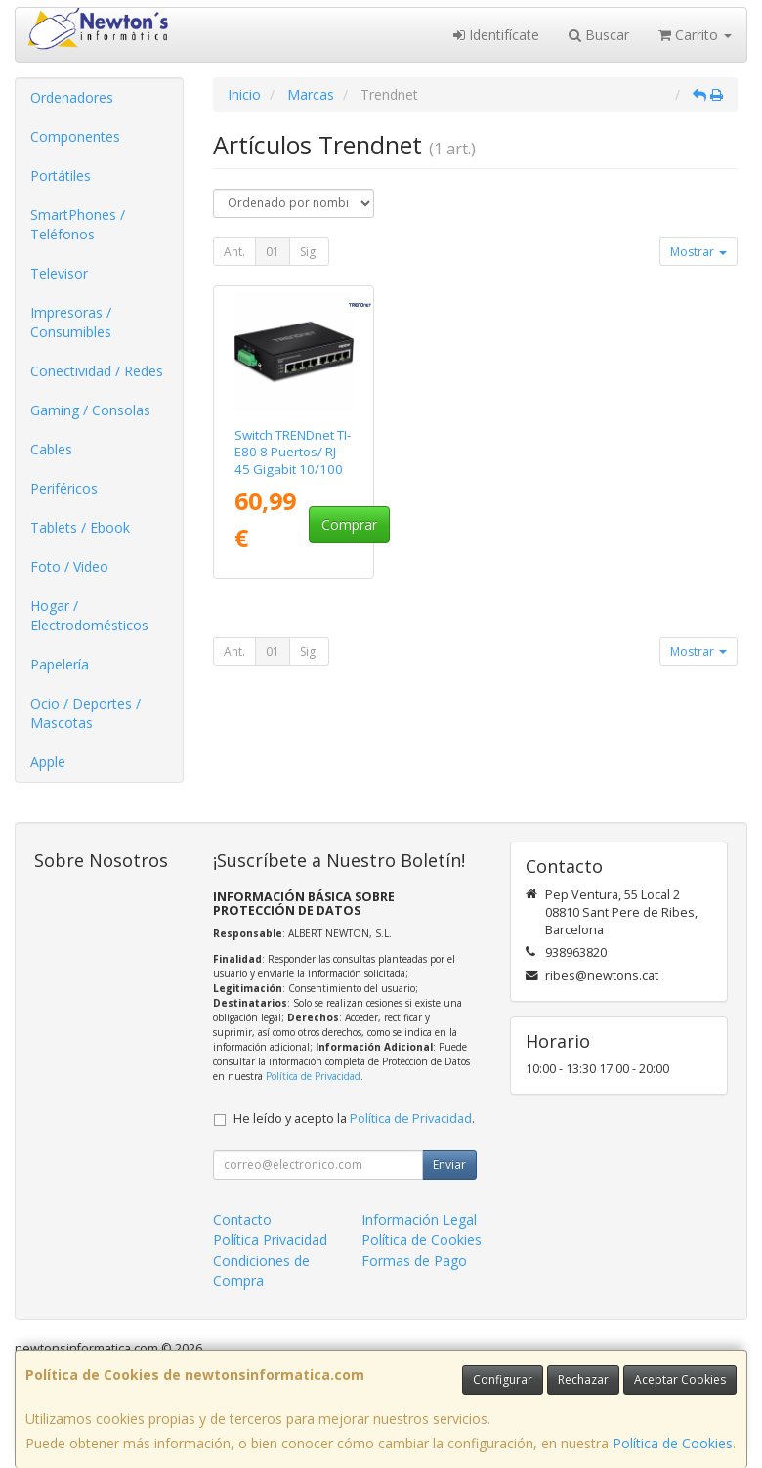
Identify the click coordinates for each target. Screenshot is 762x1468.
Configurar (502, 1379)
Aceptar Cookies (680, 1379)
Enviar (449, 1164)
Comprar (349, 524)
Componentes (75, 136)
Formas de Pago (414, 1260)
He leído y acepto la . (354, 1118)
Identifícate (496, 34)
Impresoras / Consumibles (70, 322)
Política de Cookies (673, 1443)
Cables (51, 449)
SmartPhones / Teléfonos (77, 224)
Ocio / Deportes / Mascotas (85, 713)
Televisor (59, 273)
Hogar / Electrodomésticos (89, 615)
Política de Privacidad (313, 1076)
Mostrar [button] (698, 251)
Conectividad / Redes (96, 371)
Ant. (234, 251)
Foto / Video (69, 566)
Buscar (599, 34)
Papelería (59, 664)
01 (272, 251)
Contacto (242, 1219)
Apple (47, 762)
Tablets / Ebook (80, 527)
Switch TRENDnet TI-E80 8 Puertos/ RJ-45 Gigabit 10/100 (292, 452)
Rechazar (583, 1379)
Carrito (695, 34)
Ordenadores (71, 97)
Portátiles (60, 175)
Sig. (309, 251)
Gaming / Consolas (90, 410)
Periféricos (64, 488)
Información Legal (419, 1219)
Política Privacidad (270, 1240)
